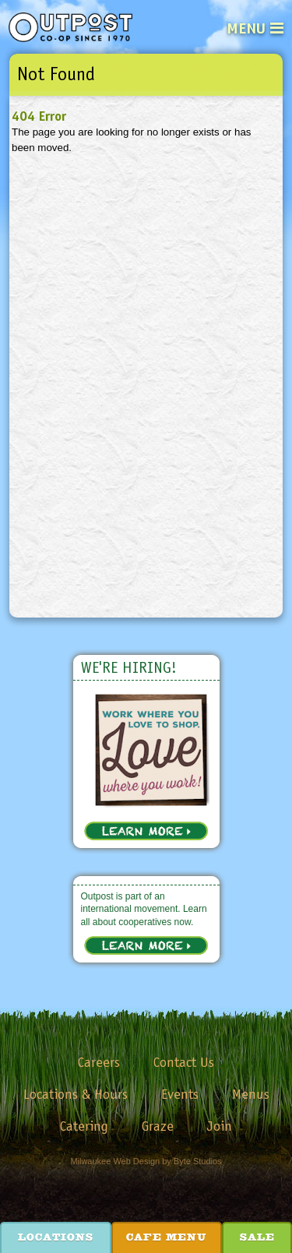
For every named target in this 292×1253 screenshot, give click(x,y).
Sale (257, 1238)
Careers (99, 1062)
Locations (55, 1238)
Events (180, 1094)
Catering (84, 1126)
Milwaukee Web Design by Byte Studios (145, 1161)
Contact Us (183, 1062)
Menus (250, 1094)
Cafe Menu (166, 1238)
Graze (158, 1126)
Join (219, 1126)
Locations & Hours (75, 1094)
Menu (246, 28)
